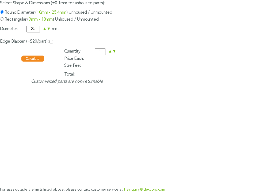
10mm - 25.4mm (51, 12)
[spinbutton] (33, 29)
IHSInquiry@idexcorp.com (144, 189)
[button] (45, 29)
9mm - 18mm (41, 19)
